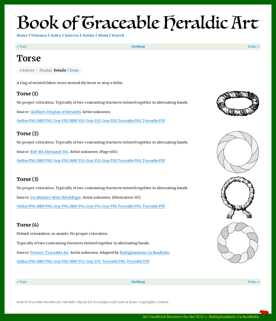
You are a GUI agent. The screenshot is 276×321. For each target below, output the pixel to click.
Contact (162, 302)
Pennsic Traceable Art (49, 252)
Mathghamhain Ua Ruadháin (144, 252)
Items (74, 70)
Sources (72, 35)
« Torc (22, 46)
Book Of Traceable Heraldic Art (39, 302)
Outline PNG (26, 121)
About (103, 35)
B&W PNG (44, 121)
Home (22, 35)
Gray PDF (109, 121)
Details (60, 70)
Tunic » (253, 46)
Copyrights (147, 302)
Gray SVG (93, 121)
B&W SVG (77, 121)
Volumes (39, 35)
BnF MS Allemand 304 (49, 152)
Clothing (138, 46)
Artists (88, 35)
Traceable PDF (153, 121)
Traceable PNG (129, 121)
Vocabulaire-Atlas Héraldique (55, 197)
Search (118, 35)
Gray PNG (61, 121)
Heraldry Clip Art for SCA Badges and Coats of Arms (100, 302)
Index (55, 35)
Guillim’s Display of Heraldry (55, 112)
